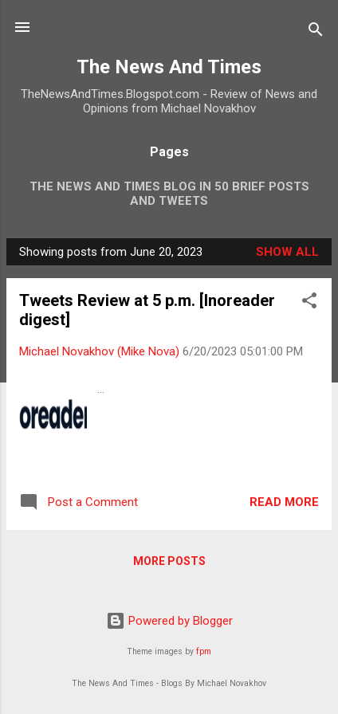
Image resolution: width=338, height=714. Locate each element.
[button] (309, 303)
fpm (203, 651)
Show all (287, 252)
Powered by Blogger (169, 621)
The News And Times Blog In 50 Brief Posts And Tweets (169, 193)
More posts (169, 561)
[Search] (315, 32)
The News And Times (169, 67)
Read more (284, 502)
